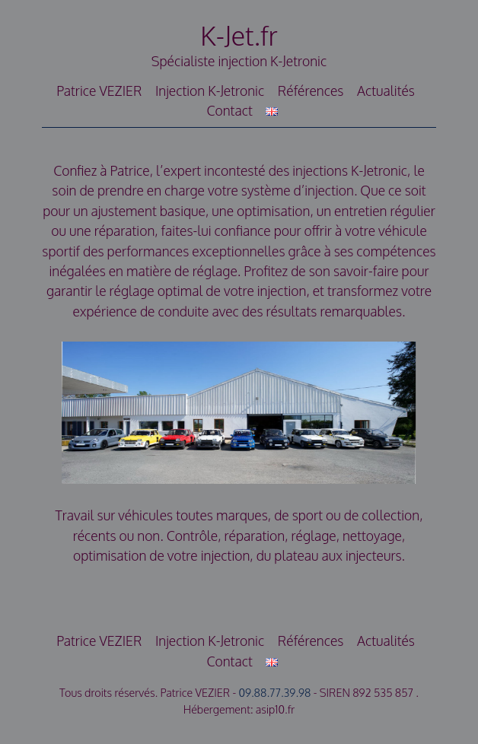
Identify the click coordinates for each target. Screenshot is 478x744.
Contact (229, 110)
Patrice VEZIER (99, 90)
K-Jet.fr (239, 35)
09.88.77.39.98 (274, 692)
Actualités (386, 90)
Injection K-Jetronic (209, 90)
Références (311, 90)
